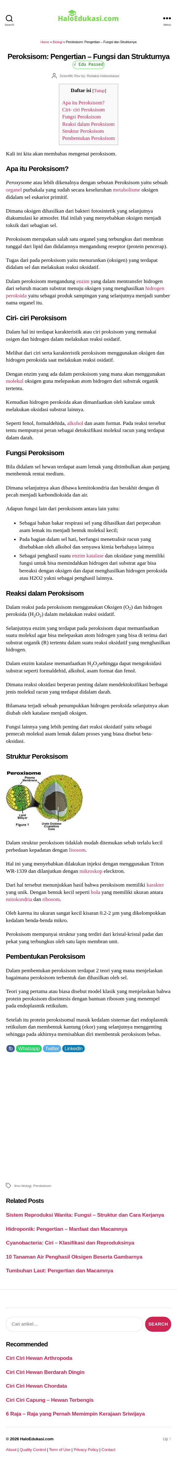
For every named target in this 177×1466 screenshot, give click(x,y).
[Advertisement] (88, 1116)
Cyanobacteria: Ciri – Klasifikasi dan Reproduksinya (70, 1243)
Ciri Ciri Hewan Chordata (36, 1386)
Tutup (99, 90)
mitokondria (19, 899)
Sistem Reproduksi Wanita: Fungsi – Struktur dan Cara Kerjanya (85, 1215)
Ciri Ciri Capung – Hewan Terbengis (50, 1400)
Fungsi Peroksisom (81, 117)
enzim (83, 281)
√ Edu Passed (88, 64)
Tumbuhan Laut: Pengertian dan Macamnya (59, 1270)
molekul (14, 381)
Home (44, 42)
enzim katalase (88, 556)
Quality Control (33, 1449)
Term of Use (59, 1449)
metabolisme (126, 190)
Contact (108, 1449)
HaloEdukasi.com (36, 1439)
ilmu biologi (22, 1186)
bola (95, 892)
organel (14, 190)
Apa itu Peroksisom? (83, 103)
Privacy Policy (86, 1449)
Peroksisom (42, 1186)
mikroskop (90, 871)
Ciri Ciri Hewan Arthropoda (39, 1358)
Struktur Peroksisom (83, 131)
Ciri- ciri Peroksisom (83, 110)
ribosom (51, 899)
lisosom (77, 850)
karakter (155, 885)
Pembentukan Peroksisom (88, 138)
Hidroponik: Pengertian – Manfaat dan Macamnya (66, 1229)
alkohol (75, 423)
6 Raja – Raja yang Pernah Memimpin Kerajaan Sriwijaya (75, 1414)
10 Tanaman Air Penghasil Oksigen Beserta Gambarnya (74, 1257)
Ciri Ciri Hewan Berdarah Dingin (45, 1372)
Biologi (57, 42)
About (11, 1449)
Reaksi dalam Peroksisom (88, 124)
